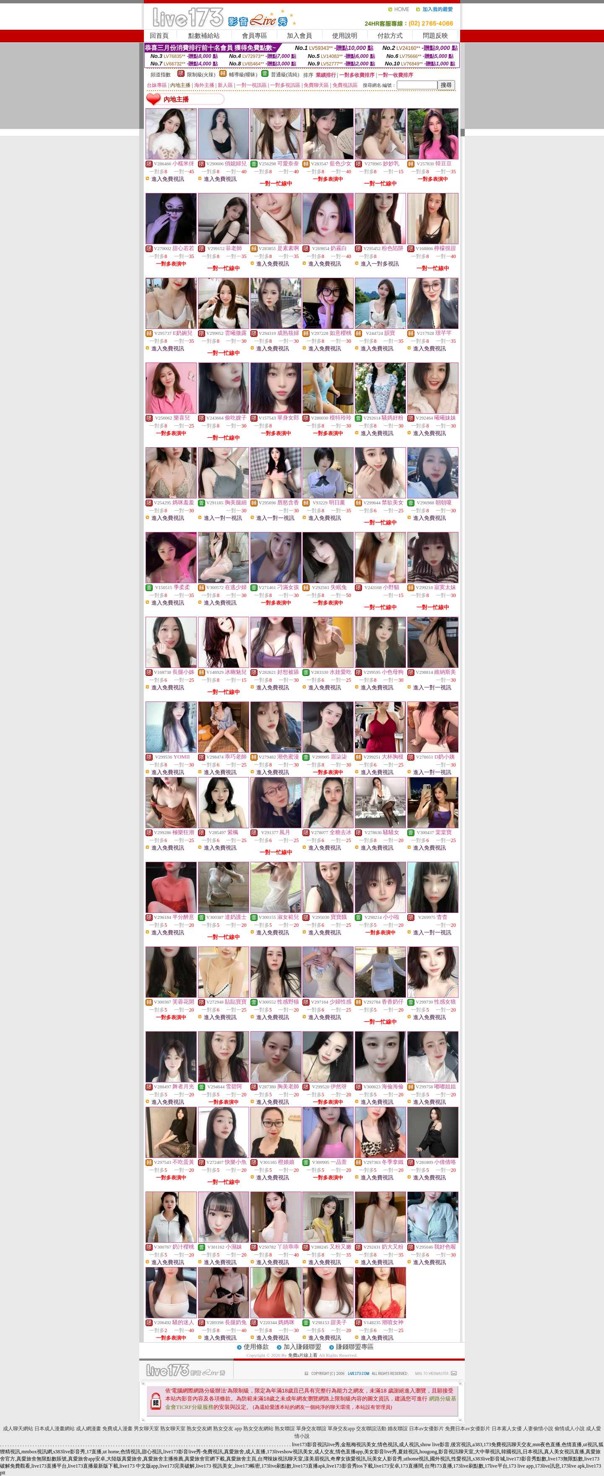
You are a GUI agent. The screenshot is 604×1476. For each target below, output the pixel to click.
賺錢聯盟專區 (355, 1346)
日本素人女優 (507, 1429)
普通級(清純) (285, 75)
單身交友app (341, 1429)
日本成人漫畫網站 (54, 1429)
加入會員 (299, 35)
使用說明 (344, 35)
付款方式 (390, 35)
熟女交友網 (199, 1429)
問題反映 (435, 35)
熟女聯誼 (285, 1429)
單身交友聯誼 (311, 1429)
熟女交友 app (227, 1429)
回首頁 (159, 35)
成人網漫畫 (88, 1429)
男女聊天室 (146, 1429)
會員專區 (254, 35)
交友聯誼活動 (371, 1429)
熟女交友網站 (258, 1429)
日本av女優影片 (426, 1429)
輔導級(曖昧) (243, 75)
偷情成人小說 (570, 1429)
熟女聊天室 (172, 1429)
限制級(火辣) (201, 75)
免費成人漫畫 (117, 1429)
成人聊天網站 (18, 1429)
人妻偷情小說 (538, 1429)
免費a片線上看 (303, 1355)
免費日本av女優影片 (467, 1429)
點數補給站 (204, 35)
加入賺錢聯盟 (302, 1346)
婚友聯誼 (398, 1429)
